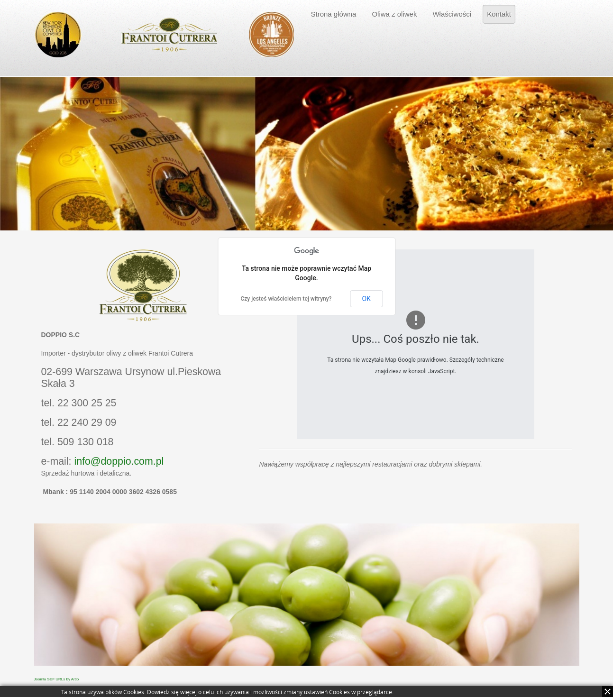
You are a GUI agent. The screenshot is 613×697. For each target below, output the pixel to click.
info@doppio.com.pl (119, 461)
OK (366, 299)
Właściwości (451, 14)
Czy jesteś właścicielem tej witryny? (286, 298)
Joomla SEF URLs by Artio (56, 679)
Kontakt (499, 14)
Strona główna (334, 14)
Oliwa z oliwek (394, 14)
